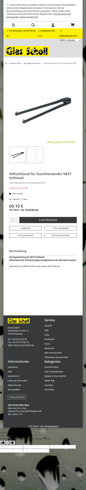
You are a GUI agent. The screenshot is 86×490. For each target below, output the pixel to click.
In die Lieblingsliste (61, 228)
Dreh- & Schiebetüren (53, 371)
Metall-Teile (49, 380)
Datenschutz (13, 376)
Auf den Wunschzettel (61, 235)
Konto (47, 344)
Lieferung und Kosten (17, 380)
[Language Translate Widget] (70, 40)
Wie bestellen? (14, 389)
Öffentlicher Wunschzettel (56, 357)
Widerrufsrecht (14, 385)
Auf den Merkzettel (25, 235)
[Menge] (14, 220)
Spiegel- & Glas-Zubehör (55, 376)
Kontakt (48, 326)
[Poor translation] (10, 442)
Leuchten (48, 385)
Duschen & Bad (15, 63)
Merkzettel (49, 348)
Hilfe (46, 330)
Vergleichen (25, 228)
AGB (10, 371)
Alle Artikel (49, 389)
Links (46, 335)
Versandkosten (32, 210)
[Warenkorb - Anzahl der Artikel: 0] (73, 25)
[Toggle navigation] (13, 25)
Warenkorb (49, 339)
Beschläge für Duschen (32, 63)
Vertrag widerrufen (17, 397)
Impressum (13, 367)
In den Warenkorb (48, 220)
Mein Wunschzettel (53, 353)
